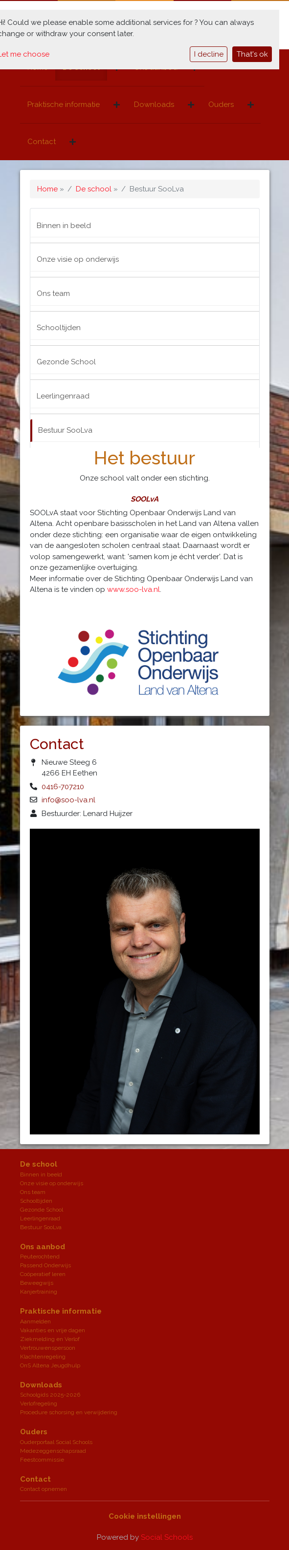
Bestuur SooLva (65, 430)
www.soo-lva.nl (133, 589)
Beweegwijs (36, 1282)
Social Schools (167, 1537)
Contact (41, 141)
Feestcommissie (42, 1459)
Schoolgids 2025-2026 (50, 1394)
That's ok (252, 54)
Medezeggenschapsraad (53, 1450)
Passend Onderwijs (45, 1265)
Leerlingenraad (63, 396)
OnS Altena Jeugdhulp (50, 1365)
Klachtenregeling (43, 1356)
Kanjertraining (38, 1291)
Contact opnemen (43, 1489)
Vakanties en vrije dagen (52, 1330)
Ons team (53, 293)
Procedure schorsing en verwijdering (68, 1412)
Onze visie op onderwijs (78, 259)
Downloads (154, 104)
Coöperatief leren (43, 1274)
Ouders (221, 104)
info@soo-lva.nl (68, 800)
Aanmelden (35, 1321)
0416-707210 (63, 786)
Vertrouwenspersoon (47, 1347)
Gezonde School (66, 361)
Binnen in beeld (64, 225)
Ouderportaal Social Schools (56, 1442)
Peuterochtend (40, 1256)
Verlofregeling (38, 1403)
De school (93, 189)
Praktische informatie (63, 104)
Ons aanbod (42, 1246)
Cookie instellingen (145, 1516)
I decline (208, 54)
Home (47, 189)
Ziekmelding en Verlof (50, 1339)
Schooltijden (59, 327)
